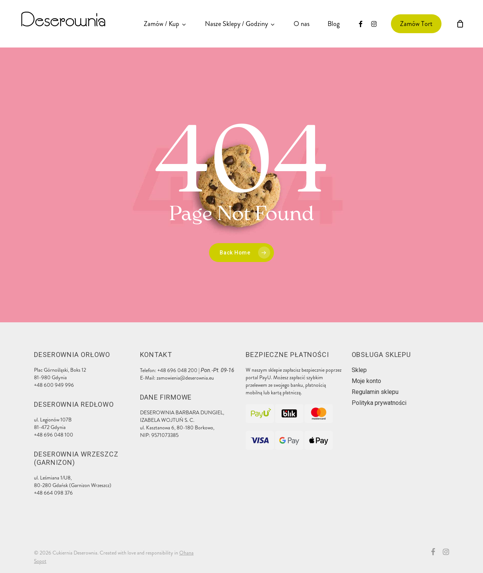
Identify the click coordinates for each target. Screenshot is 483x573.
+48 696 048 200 (177, 370)
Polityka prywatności (379, 402)
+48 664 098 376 (53, 492)
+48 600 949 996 (54, 385)
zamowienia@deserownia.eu (185, 377)
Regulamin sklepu (375, 391)
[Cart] (460, 24)
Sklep (359, 370)
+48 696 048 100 (53, 434)
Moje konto (366, 381)
